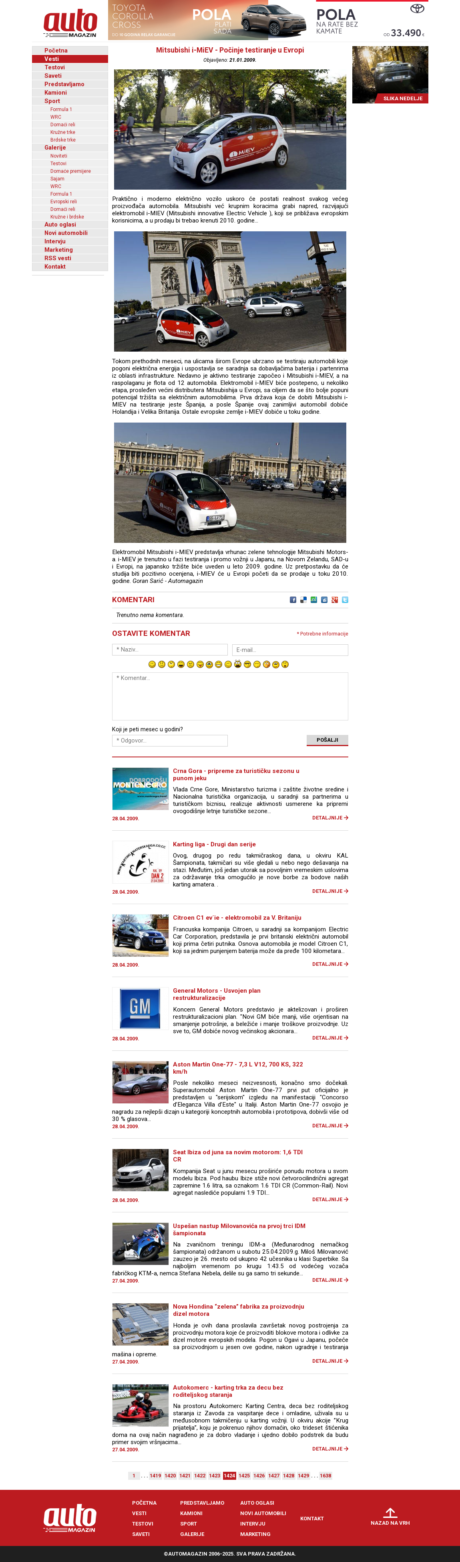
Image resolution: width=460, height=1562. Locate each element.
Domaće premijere (70, 171)
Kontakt (55, 266)
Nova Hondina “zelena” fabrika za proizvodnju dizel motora (238, 1310)
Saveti (53, 75)
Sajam (57, 179)
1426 (259, 1476)
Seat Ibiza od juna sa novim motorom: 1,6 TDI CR (238, 1156)
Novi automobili (66, 233)
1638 (325, 1476)
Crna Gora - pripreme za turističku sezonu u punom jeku (236, 774)
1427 (273, 1476)
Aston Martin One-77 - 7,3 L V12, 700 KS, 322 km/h (238, 1068)
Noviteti (58, 156)
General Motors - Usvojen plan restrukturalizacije (217, 994)
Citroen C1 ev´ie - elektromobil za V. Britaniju (237, 917)
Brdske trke (63, 140)
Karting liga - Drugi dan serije (214, 844)
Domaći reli (62, 124)
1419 (155, 1476)
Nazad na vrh (390, 1523)
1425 (244, 1476)
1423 (214, 1476)
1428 (288, 1476)
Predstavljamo (64, 84)
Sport (52, 101)
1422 (199, 1476)
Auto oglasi (60, 224)
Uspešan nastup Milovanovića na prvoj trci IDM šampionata (239, 1229)
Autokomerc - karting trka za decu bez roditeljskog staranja (228, 1391)
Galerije (55, 147)
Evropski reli (63, 201)
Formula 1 (61, 109)
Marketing (58, 249)
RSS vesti (57, 258)
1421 (185, 1476)
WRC (55, 117)
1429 (303, 1476)
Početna (56, 50)
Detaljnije (327, 818)
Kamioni (55, 92)
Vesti (51, 59)
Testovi (54, 67)
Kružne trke (62, 132)
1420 (170, 1476)
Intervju (55, 241)
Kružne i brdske (67, 217)
